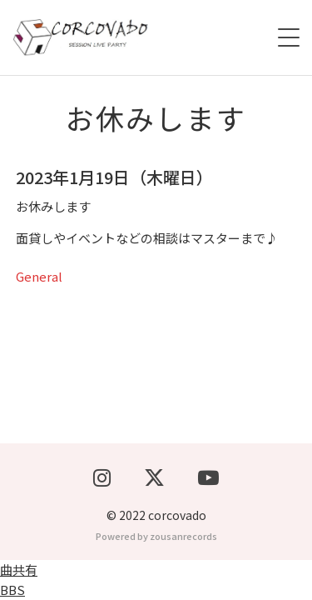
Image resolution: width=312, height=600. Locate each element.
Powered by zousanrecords (156, 535)
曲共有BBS (18, 579)
